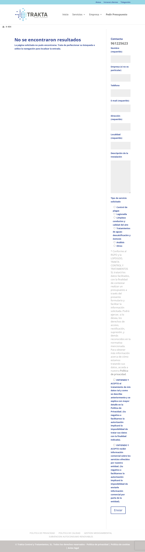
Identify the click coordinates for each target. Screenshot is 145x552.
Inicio (65, 14)
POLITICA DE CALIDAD (69, 533)
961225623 (119, 43)
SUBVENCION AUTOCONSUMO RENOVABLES (71, 536)
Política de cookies (120, 544)
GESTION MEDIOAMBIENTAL (98, 533)
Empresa (94, 14)
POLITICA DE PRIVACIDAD (42, 533)
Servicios (77, 14)
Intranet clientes (111, 2)
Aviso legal (73, 548)
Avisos (98, 2)
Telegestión (126, 2)
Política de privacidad (119, 372)
